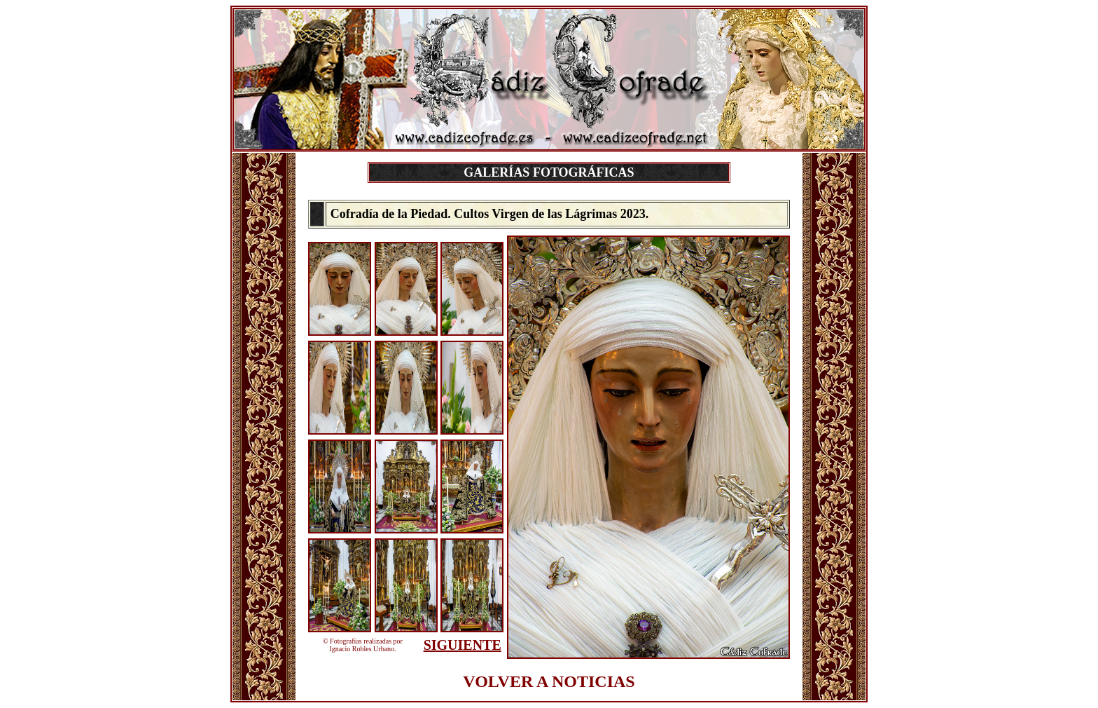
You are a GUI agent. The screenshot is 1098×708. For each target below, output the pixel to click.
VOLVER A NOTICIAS (548, 681)
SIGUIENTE (462, 645)
